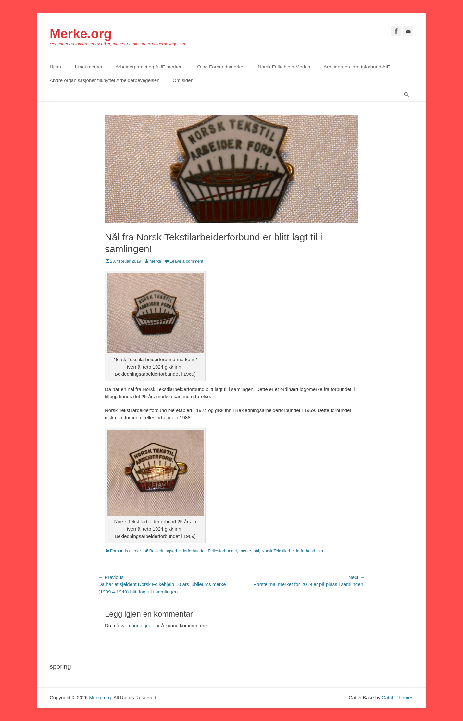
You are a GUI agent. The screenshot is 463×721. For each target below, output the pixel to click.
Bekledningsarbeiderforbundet (177, 550)
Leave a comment (186, 261)
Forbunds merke (125, 550)
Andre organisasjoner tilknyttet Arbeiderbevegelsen (105, 80)
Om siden (183, 80)
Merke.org (81, 34)
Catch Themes (397, 697)
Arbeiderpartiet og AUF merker (148, 66)
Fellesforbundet (222, 550)
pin (320, 550)
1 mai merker (88, 66)
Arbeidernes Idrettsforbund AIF (357, 66)
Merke (155, 261)
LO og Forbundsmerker (219, 66)
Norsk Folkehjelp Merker (284, 66)
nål (256, 550)
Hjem (55, 66)
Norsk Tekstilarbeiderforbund (288, 550)
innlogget (143, 625)
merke (245, 550)
